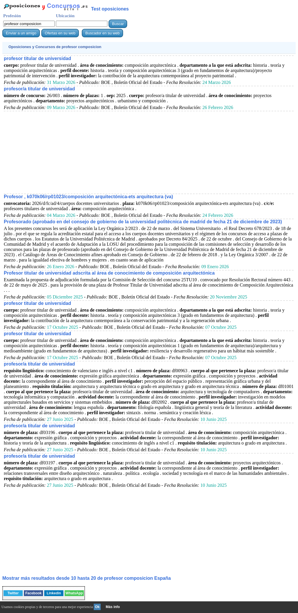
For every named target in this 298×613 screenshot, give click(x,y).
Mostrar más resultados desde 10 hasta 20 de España (86, 578)
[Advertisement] (149, 152)
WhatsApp (74, 593)
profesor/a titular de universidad (39, 88)
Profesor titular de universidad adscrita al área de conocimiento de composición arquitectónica (109, 273)
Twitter (13, 593)
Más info (113, 607)
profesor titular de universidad (37, 58)
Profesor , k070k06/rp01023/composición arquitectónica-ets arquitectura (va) (88, 196)
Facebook (33, 593)
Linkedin (54, 593)
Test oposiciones (110, 8)
